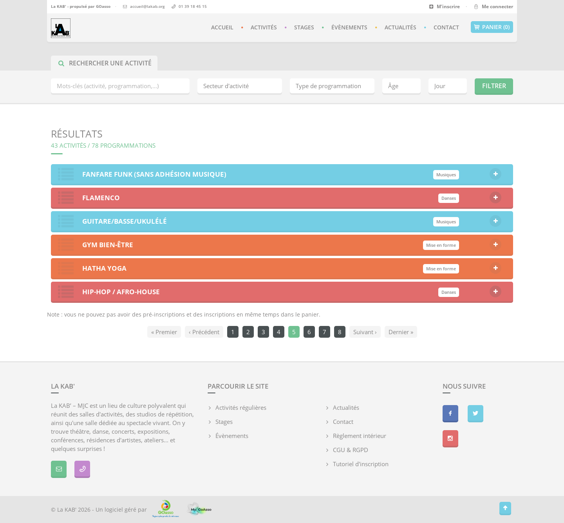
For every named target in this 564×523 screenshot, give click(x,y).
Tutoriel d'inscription (361, 464)
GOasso (103, 6)
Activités (264, 27)
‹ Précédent (204, 332)
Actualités (400, 27)
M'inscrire (444, 6)
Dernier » (401, 332)
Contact (446, 27)
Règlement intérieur (359, 436)
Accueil (222, 27)
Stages (304, 27)
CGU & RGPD (350, 450)
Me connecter (493, 6)
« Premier (164, 332)
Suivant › (365, 332)
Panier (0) (492, 27)
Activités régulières (240, 407)
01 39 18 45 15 (193, 6)
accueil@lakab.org (147, 6)
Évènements (349, 27)
